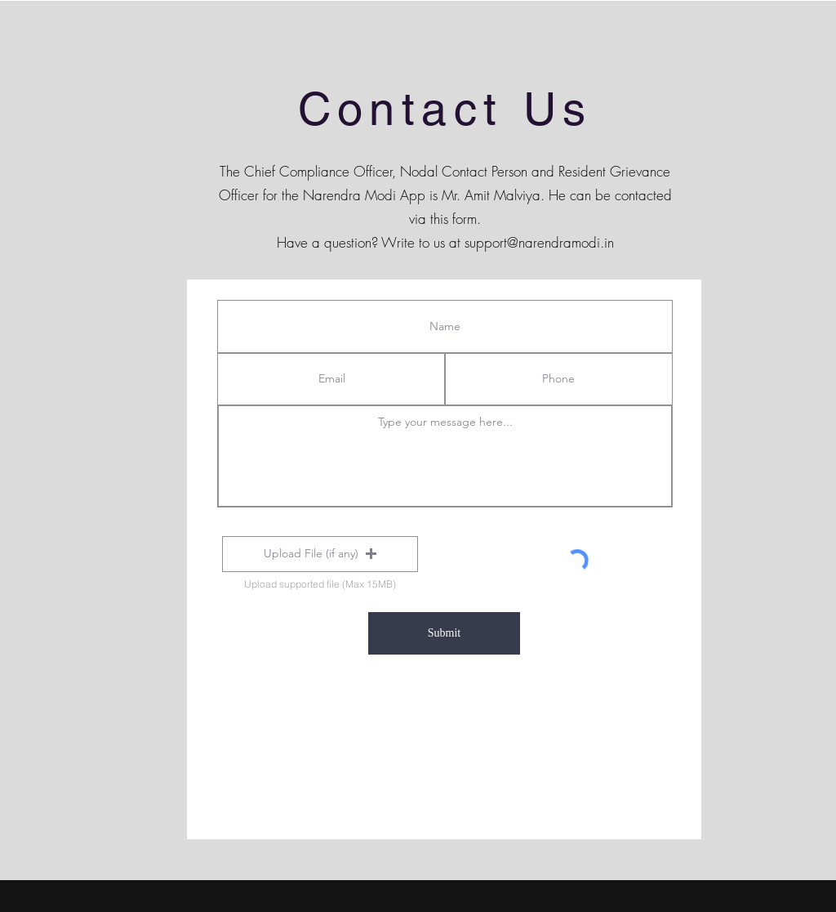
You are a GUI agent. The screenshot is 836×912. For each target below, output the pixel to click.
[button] (320, 554)
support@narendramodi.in (539, 242)
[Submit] (444, 633)
